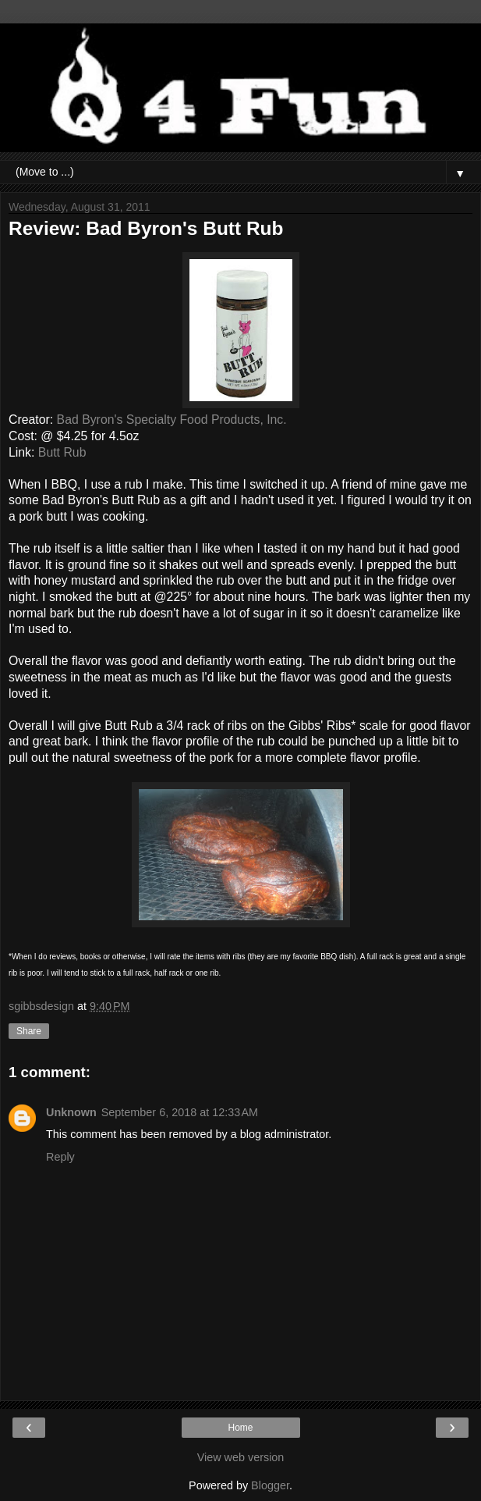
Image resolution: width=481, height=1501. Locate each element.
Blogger (270, 1485)
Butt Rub (62, 452)
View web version (241, 1457)
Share (28, 1031)
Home (240, 1427)
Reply (60, 1157)
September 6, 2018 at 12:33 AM (179, 1112)
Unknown (71, 1112)
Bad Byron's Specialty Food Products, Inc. (172, 419)
